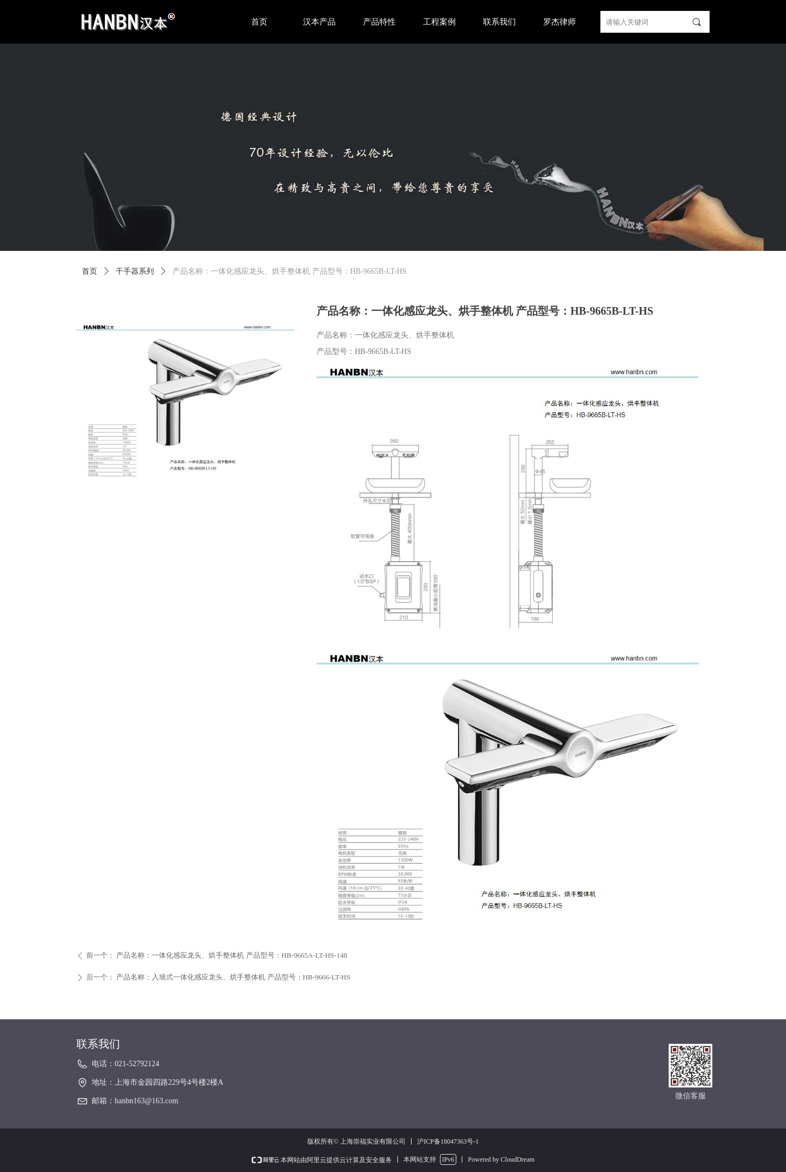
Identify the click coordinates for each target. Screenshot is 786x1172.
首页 (89, 271)
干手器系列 (135, 271)
